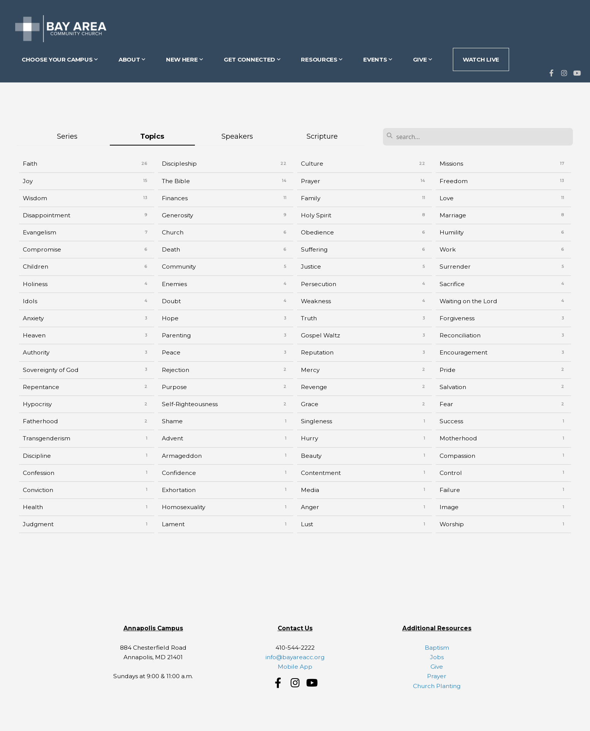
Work (448, 249)
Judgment (38, 524)
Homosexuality (183, 507)
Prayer (310, 181)
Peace (171, 352)
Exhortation (179, 490)
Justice (311, 266)
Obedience (317, 232)
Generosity (177, 215)
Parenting (176, 335)
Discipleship (179, 163)
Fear (446, 404)
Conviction (38, 490)
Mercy (310, 369)
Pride (448, 369)
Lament (173, 524)
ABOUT (132, 59)
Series (67, 136)
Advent (172, 438)
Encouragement (463, 352)
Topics (152, 136)
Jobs (437, 657)
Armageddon (182, 455)
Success (451, 421)
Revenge (314, 387)
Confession (38, 472)
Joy (28, 181)
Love (447, 198)
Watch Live (481, 59)
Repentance (41, 387)
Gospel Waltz (320, 335)
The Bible (176, 181)
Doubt (171, 301)
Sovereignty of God (51, 369)
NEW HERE (184, 59)
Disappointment (46, 215)
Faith (30, 163)
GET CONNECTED (252, 59)
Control (451, 472)
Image (449, 507)
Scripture (322, 136)
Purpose (174, 387)
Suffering (314, 249)
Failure (450, 490)
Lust (307, 524)
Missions (451, 163)
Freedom (454, 181)
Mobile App (295, 666)
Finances (175, 198)
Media (310, 490)
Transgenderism (46, 438)
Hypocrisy (37, 404)
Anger (310, 507)
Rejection (175, 369)
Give (436, 666)
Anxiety (33, 318)
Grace (309, 404)
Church (172, 232)
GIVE (422, 59)
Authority (36, 352)
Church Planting (436, 686)
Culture (312, 163)
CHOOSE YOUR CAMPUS (60, 59)
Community (179, 266)
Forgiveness (457, 318)
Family (310, 198)
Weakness (316, 301)
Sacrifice (452, 284)
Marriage (453, 215)
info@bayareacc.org (295, 657)
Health (33, 507)
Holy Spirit (316, 215)
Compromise (42, 249)
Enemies (174, 284)
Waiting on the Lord (468, 301)
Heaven (34, 335)
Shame (172, 421)
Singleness (316, 421)
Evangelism (39, 232)
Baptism (437, 647)
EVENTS (377, 59)
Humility (451, 232)
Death (171, 249)
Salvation (453, 387)
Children (35, 266)
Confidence (179, 472)
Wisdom (35, 198)
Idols (30, 301)
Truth (309, 318)
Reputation (317, 352)
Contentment (321, 472)
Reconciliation (460, 335)
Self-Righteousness (190, 404)
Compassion (457, 455)
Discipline (37, 455)
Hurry (309, 438)
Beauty (311, 455)
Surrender (455, 266)
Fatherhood (40, 421)
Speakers (237, 136)
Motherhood (458, 438)
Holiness (35, 284)
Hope (170, 318)
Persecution (318, 284)
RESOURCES (322, 59)
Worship (452, 524)
